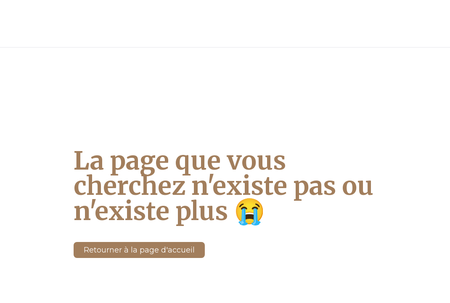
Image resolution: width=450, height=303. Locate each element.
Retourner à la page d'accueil (139, 216)
